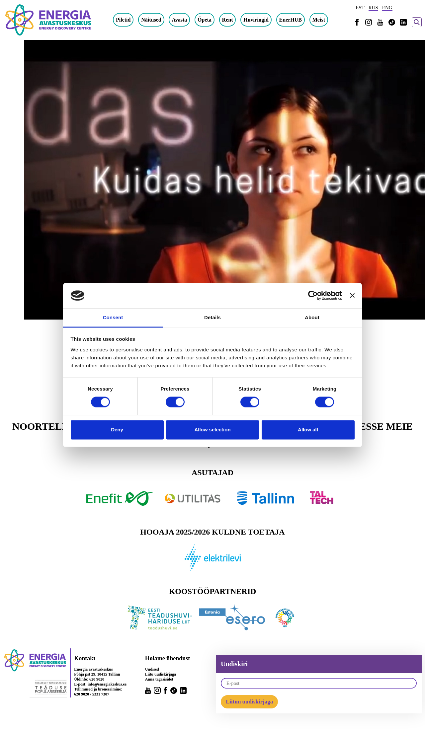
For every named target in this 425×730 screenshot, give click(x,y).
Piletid (123, 20)
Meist (318, 20)
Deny (117, 429)
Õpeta (205, 20)
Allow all (308, 429)
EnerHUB (290, 20)
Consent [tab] (113, 317)
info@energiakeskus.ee (107, 684)
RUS (373, 7)
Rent (227, 20)
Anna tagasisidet (159, 679)
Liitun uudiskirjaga (249, 701)
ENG (387, 7)
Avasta (179, 20)
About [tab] (312, 317)
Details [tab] (212, 317)
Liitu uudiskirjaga (160, 674)
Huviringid (256, 20)
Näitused (151, 20)
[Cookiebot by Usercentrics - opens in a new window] (313, 296)
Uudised (152, 669)
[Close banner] (352, 295)
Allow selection (212, 429)
